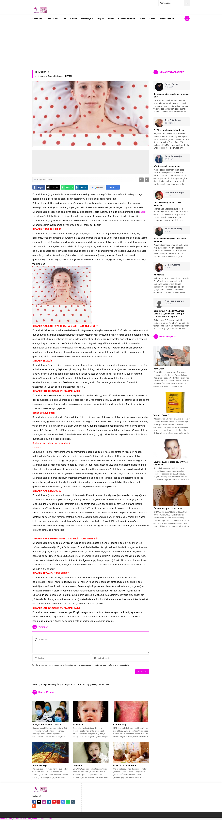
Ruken (171, 84)
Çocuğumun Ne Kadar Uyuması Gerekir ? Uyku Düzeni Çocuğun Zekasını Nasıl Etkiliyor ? (168, 314)
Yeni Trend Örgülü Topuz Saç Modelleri (167, 204)
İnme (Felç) (158, 368)
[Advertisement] (111, 44)
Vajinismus (158, 274)
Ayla (173, 120)
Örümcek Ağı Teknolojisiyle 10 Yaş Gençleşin (170, 463)
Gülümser (174, 192)
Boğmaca (77, 765)
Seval (173, 156)
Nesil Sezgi (174, 301)
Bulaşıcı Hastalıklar (55, 76)
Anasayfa (40, 76)
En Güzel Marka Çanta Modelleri (168, 130)
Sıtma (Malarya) (40, 765)
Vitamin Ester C (161, 415)
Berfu (173, 228)
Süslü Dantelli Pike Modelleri (167, 166)
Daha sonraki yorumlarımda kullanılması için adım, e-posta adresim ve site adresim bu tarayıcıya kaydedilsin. (82, 665)
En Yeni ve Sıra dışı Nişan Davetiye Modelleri (170, 240)
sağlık (142, 211)
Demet (172, 264)
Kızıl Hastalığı (120, 724)
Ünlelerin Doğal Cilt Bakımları (168, 508)
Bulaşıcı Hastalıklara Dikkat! (46, 724)
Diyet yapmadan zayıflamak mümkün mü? (171, 95)
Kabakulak (78, 724)
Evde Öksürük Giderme (124, 765)
